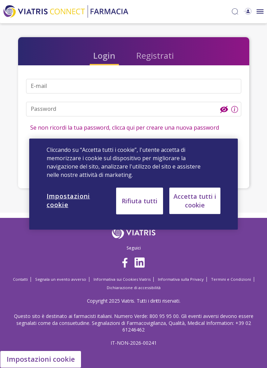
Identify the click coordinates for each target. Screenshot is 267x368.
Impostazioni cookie (41, 359)
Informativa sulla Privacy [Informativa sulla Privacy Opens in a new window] (181, 279)
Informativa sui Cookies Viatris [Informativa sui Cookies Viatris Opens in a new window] (122, 279)
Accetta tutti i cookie (194, 200)
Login (104, 55)
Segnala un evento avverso (60, 279)
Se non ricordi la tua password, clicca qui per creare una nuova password (124, 127)
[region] (133, 183)
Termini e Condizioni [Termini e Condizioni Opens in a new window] (231, 279)
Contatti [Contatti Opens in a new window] (20, 279)
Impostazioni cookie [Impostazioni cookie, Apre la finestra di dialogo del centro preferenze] (68, 199)
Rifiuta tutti (139, 200)
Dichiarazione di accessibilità (134, 287)
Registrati (155, 55)
